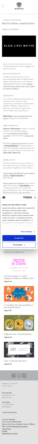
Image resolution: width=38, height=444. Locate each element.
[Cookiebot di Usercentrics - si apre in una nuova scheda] (24, 197)
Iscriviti (27, 66)
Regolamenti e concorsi (10, 433)
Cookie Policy (6, 429)
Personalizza (19, 245)
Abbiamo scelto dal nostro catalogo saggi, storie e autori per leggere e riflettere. (19, 86)
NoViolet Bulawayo (11, 146)
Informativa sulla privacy (20, 426)
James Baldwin (25, 185)
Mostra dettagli (26, 231)
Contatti (4, 431)
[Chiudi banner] (35, 197)
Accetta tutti (19, 238)
